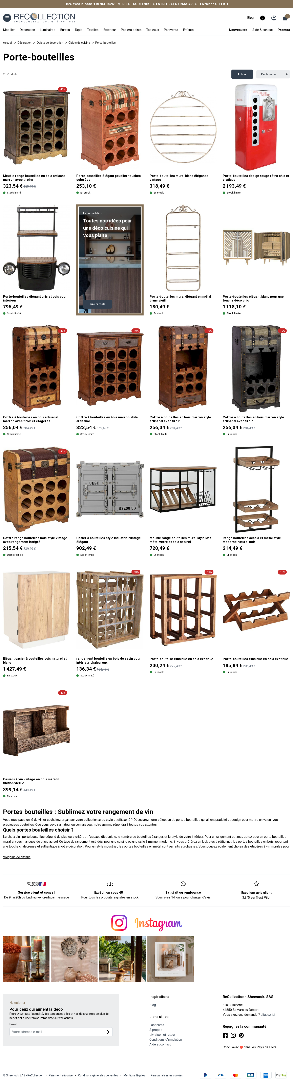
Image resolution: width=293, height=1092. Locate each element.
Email (13, 1024)
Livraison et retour (162, 1035)
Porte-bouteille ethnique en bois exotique (181, 659)
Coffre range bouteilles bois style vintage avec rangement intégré (35, 540)
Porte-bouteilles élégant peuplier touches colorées (108, 178)
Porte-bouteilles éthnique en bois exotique (255, 659)
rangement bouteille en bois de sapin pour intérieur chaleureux (108, 660)
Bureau (65, 30)
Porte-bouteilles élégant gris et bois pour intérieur (35, 298)
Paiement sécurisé (61, 1075)
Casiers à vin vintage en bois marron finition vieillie (31, 781)
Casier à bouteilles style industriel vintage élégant (108, 540)
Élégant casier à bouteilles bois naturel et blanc (35, 660)
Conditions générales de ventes (98, 1075)
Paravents (171, 30)
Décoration (27, 30)
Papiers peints (131, 30)
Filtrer (242, 74)
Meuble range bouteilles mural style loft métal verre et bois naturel (180, 540)
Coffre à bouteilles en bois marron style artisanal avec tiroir (180, 419)
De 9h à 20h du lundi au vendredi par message (36, 897)
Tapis (78, 30)
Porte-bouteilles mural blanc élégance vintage (179, 178)
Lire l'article (97, 304)
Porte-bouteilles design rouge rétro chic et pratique (256, 178)
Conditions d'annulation (165, 1039)
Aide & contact (262, 30)
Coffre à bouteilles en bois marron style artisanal (107, 419)
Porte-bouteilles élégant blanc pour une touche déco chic (253, 298)
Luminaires (47, 30)
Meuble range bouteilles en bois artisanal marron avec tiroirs (34, 178)
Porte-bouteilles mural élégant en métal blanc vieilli (180, 298)
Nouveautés (238, 30)
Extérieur (109, 30)
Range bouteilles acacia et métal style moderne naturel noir (252, 540)
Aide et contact (160, 1044)
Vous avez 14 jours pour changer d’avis (183, 897)
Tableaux (152, 30)
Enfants (188, 30)
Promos (284, 30)
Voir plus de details (16, 857)
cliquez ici (268, 1015)
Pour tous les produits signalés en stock (110, 897)
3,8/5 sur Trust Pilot (256, 897)
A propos (155, 1030)
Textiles (93, 30)
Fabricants (156, 1025)
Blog (250, 18)
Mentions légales (134, 1075)
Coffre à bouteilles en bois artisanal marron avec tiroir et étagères (30, 419)
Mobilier (9, 30)
